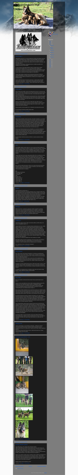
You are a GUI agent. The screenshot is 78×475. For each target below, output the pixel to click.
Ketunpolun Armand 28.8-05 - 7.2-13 (22, 336)
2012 (50, 61)
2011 (50, 62)
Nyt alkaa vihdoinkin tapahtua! (21, 444)
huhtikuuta (52, 52)
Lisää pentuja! (18, 116)
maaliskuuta (52, 54)
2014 (50, 44)
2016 (50, 41)
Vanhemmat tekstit (41, 466)
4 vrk (16, 145)
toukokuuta (52, 50)
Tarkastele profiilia (55, 34)
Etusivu (30, 466)
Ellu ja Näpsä (18, 277)
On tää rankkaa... (18, 89)
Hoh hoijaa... (18, 206)
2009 (50, 65)
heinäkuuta (52, 45)
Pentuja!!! (17, 188)
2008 (50, 66)
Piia (53, 32)
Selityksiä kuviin (18, 323)
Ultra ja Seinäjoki (18, 251)
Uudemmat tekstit (19, 466)
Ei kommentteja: (27, 83)
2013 (50, 59)
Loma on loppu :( (18, 56)
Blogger (45, 472)
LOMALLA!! (18, 220)
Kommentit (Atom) (20, 468)
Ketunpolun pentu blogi (27, 4)
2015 (50, 42)
